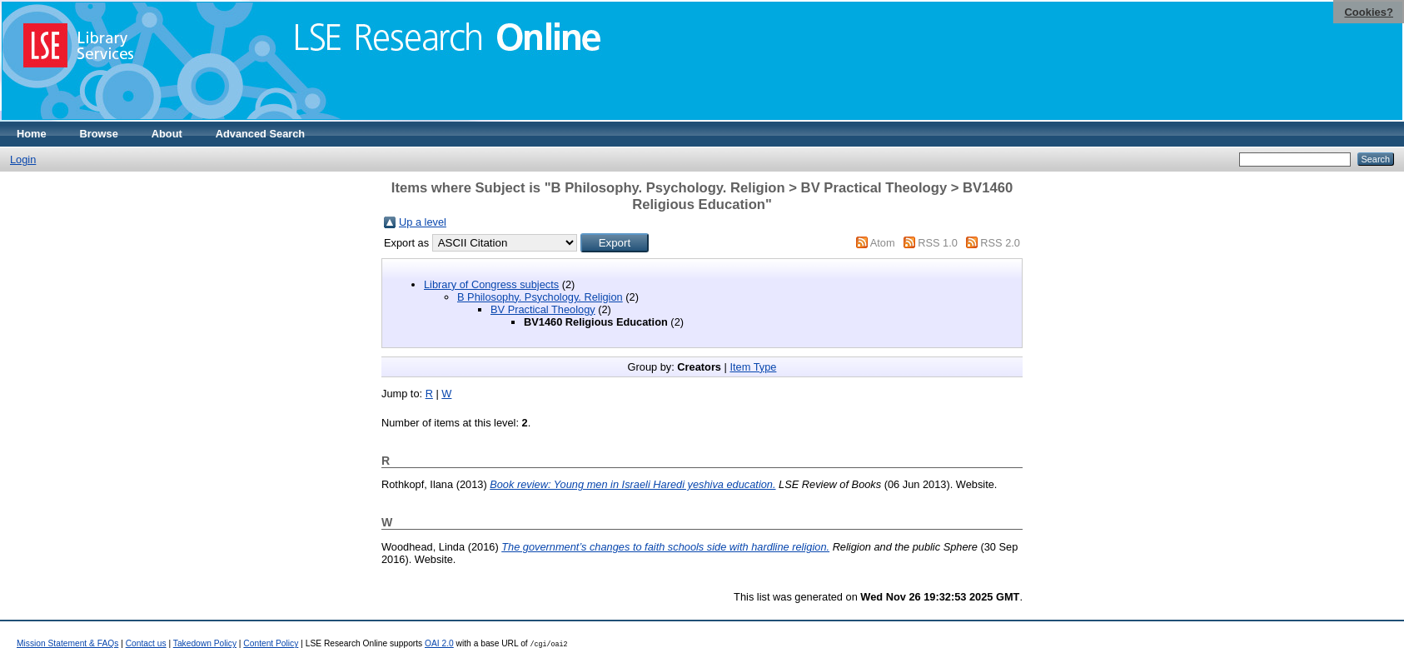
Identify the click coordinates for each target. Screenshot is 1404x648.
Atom (882, 243)
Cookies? (1368, 12)
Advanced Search (260, 133)
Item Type (752, 367)
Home (32, 133)
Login (23, 159)
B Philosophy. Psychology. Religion (540, 297)
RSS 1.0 (938, 243)
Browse (99, 133)
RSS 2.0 (1000, 243)
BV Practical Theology (542, 309)
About (167, 133)
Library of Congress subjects (491, 284)
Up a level (422, 222)
